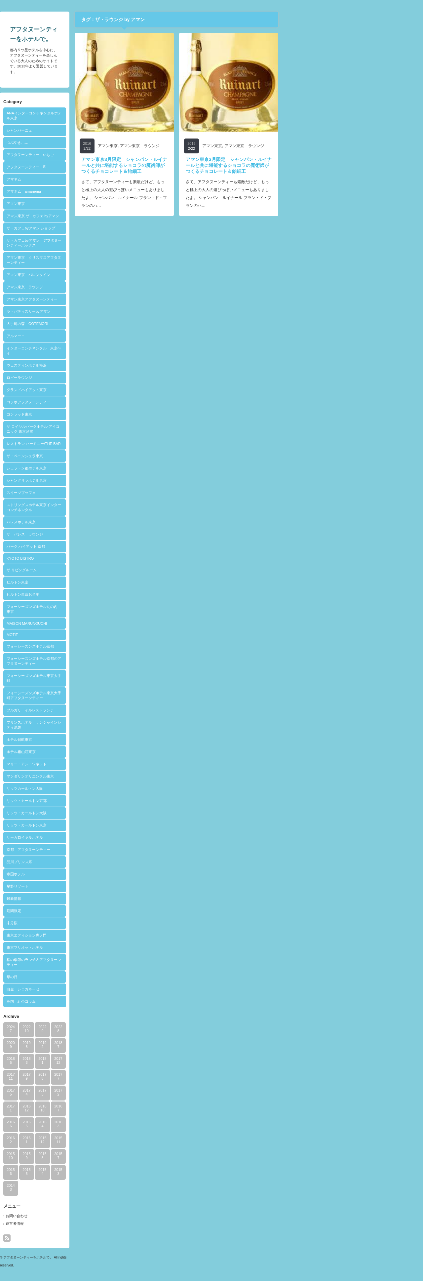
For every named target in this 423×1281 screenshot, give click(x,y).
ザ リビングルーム (93, 570)
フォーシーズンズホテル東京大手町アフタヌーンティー (105, 695)
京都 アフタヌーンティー (99, 850)
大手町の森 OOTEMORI (98, 324)
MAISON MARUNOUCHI (98, 623)
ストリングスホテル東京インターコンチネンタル (105, 507)
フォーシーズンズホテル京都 (101, 646)
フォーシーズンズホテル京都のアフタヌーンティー (105, 661)
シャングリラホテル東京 (98, 480)
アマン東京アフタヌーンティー (103, 299)
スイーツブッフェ (92, 493)
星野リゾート (88, 886)
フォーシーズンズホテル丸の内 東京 (105, 609)
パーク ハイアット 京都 (97, 546)
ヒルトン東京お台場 (94, 594)
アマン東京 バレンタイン (99, 275)
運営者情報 (86, 1223)
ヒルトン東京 (88, 582)
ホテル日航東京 (90, 739)
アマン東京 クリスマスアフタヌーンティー (105, 260)
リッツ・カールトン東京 (98, 825)
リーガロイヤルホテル (96, 837)
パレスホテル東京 (92, 522)
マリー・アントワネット (98, 764)
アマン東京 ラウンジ (96, 287)
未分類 (83, 923)
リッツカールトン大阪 (96, 788)
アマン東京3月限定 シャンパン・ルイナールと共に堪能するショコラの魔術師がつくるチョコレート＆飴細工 (195, 165)
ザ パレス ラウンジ (96, 534)
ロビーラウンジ (90, 378)
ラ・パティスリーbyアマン (100, 311)
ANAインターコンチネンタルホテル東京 (105, 115)
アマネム (85, 179)
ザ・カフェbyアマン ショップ (102, 228)
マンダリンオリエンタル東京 (101, 776)
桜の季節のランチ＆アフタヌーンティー (105, 962)
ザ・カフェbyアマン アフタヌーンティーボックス (105, 242)
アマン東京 (87, 204)
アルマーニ (87, 336)
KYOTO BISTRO (91, 558)
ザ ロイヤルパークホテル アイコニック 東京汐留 (104, 428)
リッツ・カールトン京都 (98, 801)
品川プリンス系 (90, 862)
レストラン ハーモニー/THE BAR (105, 444)
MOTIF (83, 635)
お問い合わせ (87, 1216)
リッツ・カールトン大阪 (98, 813)
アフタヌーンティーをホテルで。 (99, 1257)
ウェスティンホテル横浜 (98, 365)
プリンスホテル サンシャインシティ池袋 (105, 724)
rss (78, 1238)
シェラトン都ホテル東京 (98, 468)
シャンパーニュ (90, 130)
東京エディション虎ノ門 (98, 935)
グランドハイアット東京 (98, 390)
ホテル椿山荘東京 (92, 752)
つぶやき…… (88, 142)
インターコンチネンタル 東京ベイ (105, 350)
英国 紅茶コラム (92, 1001)
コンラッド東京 (90, 414)
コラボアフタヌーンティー (99, 402)
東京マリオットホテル (96, 947)
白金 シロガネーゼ (94, 989)
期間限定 (85, 911)
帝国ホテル (87, 874)
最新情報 (85, 899)
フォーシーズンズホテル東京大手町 (105, 678)
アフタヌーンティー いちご (101, 155)
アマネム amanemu (95, 191)
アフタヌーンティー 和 (98, 167)
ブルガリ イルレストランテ (101, 710)
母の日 (83, 977)
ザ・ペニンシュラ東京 (96, 456)
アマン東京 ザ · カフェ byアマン (104, 216)
